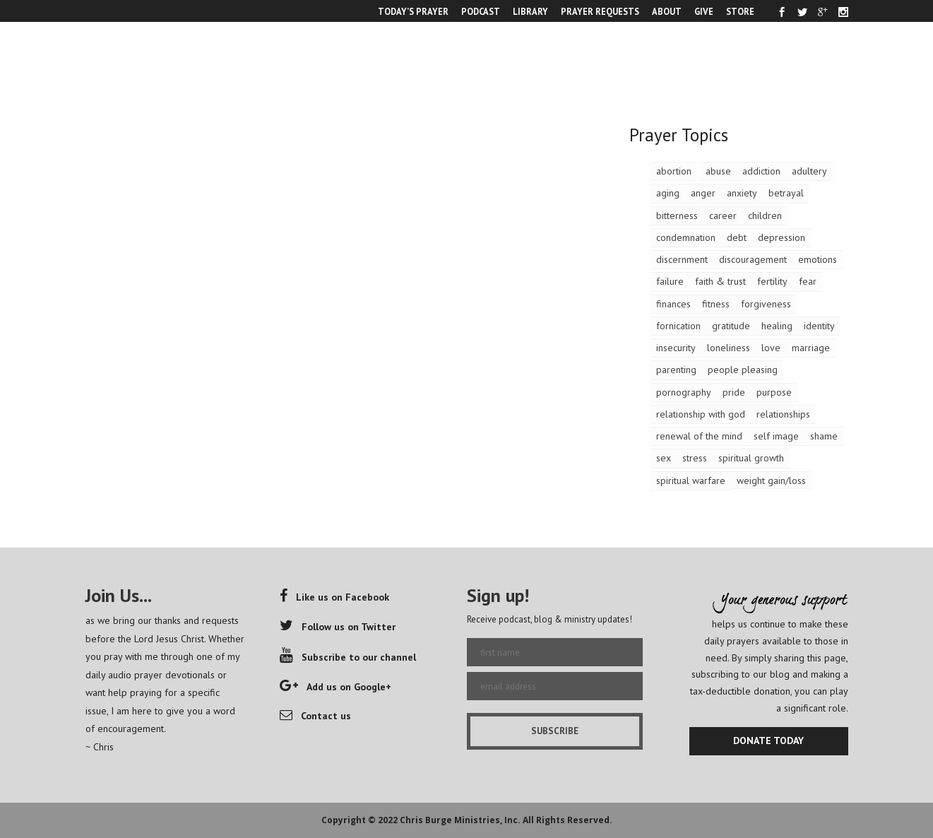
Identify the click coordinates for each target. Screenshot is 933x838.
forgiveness (766, 303)
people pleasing (743, 369)
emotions (817, 259)
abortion (673, 171)
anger (703, 193)
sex (663, 458)
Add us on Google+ (335, 686)
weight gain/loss (771, 480)
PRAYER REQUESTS (600, 11)
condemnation (685, 237)
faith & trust (720, 281)
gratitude (731, 325)
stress (694, 458)
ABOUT (667, 11)
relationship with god (700, 414)
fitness (716, 303)
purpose (774, 392)
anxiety (742, 193)
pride (734, 392)
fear (807, 281)
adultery (809, 171)
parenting (676, 369)
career (723, 215)
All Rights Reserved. (567, 820)
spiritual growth (751, 458)
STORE (740, 11)
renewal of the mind (699, 436)
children (765, 215)
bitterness (677, 215)
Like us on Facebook (334, 597)
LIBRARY (530, 11)
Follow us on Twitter (338, 626)
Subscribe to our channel (348, 657)
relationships (783, 414)
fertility (772, 281)
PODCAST (480, 11)
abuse (718, 171)
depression (781, 237)
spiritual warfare (690, 480)
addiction (761, 171)
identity (819, 325)
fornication (678, 325)
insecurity (676, 347)
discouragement (753, 259)
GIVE (703, 11)
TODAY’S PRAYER (413, 11)
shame (824, 436)
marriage (811, 347)
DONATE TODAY (768, 740)
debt (737, 237)
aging (667, 193)
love (770, 347)
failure (670, 281)
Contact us (315, 715)
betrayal (786, 193)
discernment (682, 259)
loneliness (728, 347)
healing (776, 325)
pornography (683, 392)
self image (776, 436)
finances (673, 303)
